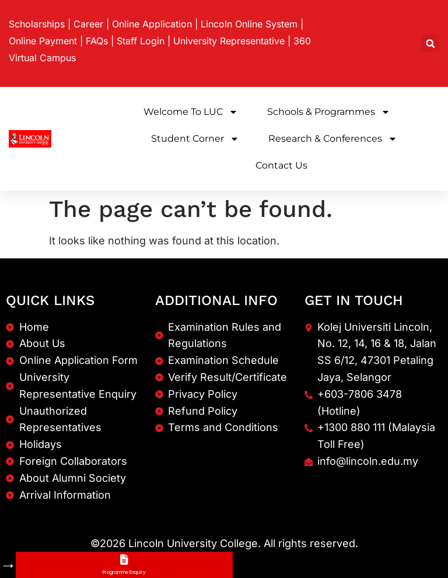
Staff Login (140, 41)
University (229, 41)
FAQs (97, 41)
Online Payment (43, 41)
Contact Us (281, 165)
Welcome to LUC (191, 111)
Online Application (152, 24)
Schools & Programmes (328, 111)
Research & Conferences (332, 138)
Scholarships (37, 24)
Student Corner (195, 138)
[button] (430, 43)
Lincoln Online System (249, 24)
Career (88, 24)
